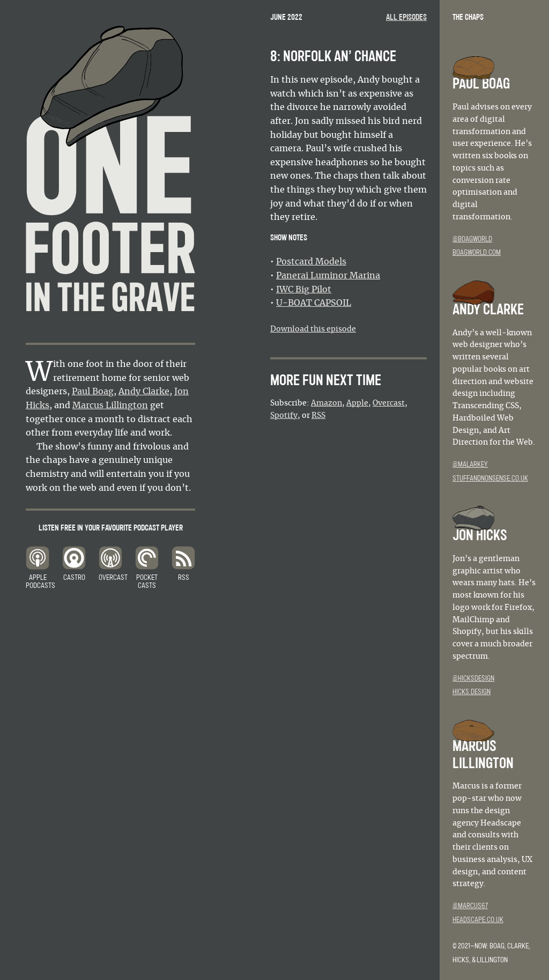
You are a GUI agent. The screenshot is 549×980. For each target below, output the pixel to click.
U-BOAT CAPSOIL (313, 303)
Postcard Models (311, 261)
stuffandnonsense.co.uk (490, 478)
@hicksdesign (473, 678)
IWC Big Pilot (303, 289)
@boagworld (472, 239)
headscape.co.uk (477, 920)
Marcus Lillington (110, 405)
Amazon (326, 403)
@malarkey (470, 464)
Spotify (284, 415)
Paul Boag (93, 391)
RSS (318, 415)
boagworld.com (476, 252)
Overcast (389, 403)
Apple (357, 403)
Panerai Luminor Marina (328, 275)
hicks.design (471, 692)
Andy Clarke (143, 391)
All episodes (406, 17)
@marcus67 (470, 906)
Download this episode (313, 329)
